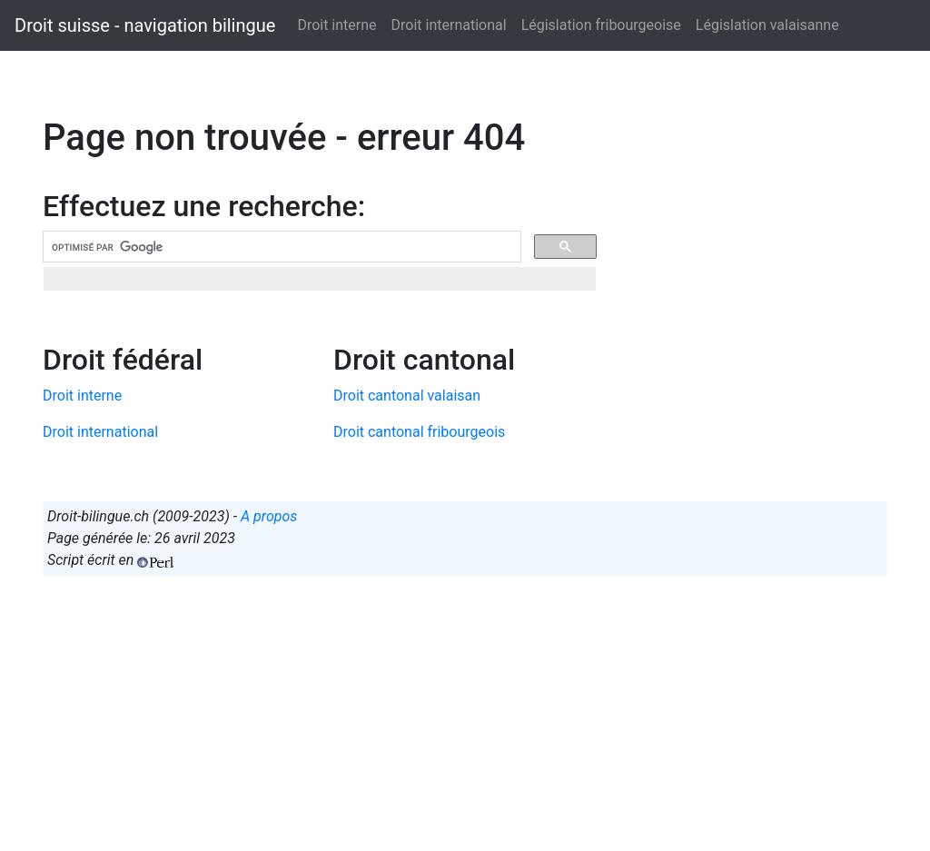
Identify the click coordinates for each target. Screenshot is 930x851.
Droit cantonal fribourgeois (419, 431)
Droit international (449, 25)
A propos (269, 516)
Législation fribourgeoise (601, 25)
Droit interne (336, 25)
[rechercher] (280, 247)
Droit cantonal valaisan (406, 395)
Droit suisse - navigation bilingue (145, 25)
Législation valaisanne (767, 25)
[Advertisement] (465, 717)
